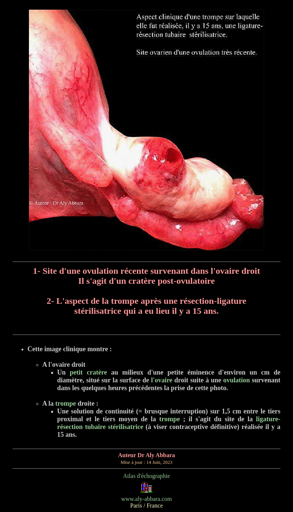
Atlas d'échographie (146, 476)
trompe (65, 403)
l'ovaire (161, 380)
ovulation (236, 380)
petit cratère (88, 372)
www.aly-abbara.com (146, 499)
